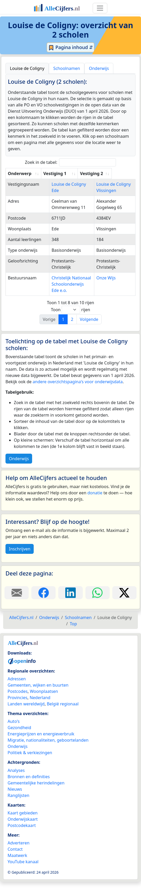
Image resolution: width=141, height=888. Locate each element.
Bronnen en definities (29, 783)
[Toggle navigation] (100, 8)
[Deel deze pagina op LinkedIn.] (70, 598)
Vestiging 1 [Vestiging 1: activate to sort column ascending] (57, 173)
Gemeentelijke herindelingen (36, 789)
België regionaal (63, 710)
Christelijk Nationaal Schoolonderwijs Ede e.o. (67, 290)
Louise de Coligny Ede (68, 184)
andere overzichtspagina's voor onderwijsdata (78, 388)
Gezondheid (19, 734)
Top (73, 630)
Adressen (17, 685)
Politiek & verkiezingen (30, 759)
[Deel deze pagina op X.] (124, 598)
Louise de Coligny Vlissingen (109, 190)
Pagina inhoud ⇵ (70, 47)
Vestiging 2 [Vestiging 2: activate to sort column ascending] (110, 173)
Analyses (16, 776)
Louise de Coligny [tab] (27, 68)
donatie (94, 499)
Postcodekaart (22, 832)
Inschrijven (19, 555)
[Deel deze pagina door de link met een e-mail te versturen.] (16, 598)
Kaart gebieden (23, 819)
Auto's (14, 727)
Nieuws (15, 795)
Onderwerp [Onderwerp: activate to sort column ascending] (19, 173)
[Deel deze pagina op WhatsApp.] (97, 598)
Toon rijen (70, 316)
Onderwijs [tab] (99, 68)
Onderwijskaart (23, 825)
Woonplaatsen (44, 697)
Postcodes (18, 697)
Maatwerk (17, 862)
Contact (15, 855)
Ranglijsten (18, 802)
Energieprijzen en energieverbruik (41, 740)
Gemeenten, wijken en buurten (38, 691)
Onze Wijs (109, 284)
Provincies (17, 704)
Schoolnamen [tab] (66, 68)
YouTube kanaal (23, 868)
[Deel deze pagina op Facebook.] (43, 598)
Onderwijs (19, 465)
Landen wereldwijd (26, 710)
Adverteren (19, 849)
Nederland (40, 704)
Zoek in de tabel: (70, 162)
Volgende (89, 325)
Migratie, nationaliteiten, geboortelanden (48, 746)
